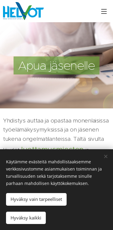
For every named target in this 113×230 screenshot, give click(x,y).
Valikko (104, 11)
